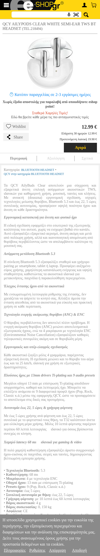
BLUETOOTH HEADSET (37, 170)
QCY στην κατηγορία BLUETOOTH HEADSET (34, 174)
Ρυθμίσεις (37, 550)
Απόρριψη (57, 550)
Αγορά (80, 147)
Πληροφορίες (15, 550)
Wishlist (16, 126)
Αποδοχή (79, 550)
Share (14, 137)
